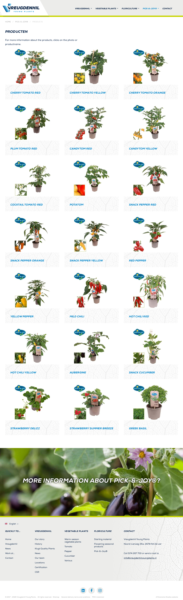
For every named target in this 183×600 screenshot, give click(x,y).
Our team (39, 558)
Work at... (10, 553)
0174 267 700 (135, 553)
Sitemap (56, 597)
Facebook (91, 590)
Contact (9, 558)
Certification (41, 567)
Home (8, 22)
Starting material (102, 539)
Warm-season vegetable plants (73, 540)
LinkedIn (83, 590)
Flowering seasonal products (104, 545)
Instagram (100, 590)
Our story (39, 539)
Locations (40, 562)
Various (68, 560)
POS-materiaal (98, 597)
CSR (37, 572)
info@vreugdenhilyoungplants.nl (140, 558)
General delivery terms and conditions (75, 597)
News (8, 548)
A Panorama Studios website (167, 597)
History (38, 544)
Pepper (68, 551)
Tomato (68, 546)
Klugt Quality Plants (45, 548)
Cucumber (70, 556)
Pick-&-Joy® (21, 22)
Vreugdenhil (11, 544)
